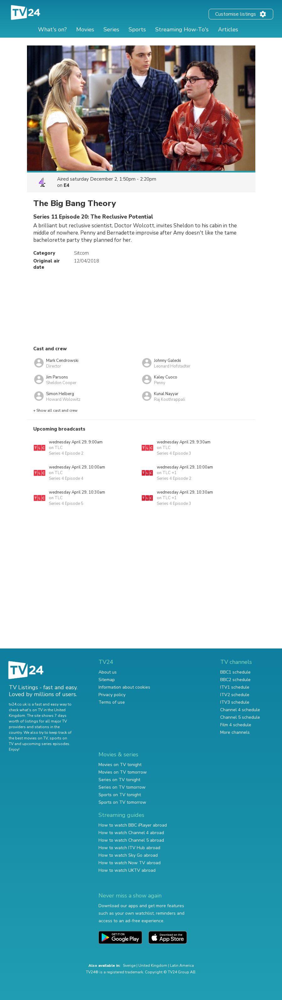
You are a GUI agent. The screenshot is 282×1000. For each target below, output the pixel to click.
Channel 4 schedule (240, 710)
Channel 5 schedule (240, 717)
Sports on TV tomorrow (122, 802)
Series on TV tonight (119, 780)
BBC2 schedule (235, 680)
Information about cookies (124, 687)
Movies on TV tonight (119, 765)
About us (107, 672)
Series (111, 29)
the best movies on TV (28, 738)
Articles (228, 29)
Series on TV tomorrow (122, 787)
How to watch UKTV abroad (127, 870)
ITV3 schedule (234, 702)
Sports (137, 29)
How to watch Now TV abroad (129, 863)
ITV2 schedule (234, 695)
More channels (235, 732)
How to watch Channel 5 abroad (131, 840)
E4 (66, 185)
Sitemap (106, 680)
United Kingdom (152, 965)
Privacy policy (111, 695)
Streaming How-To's (182, 29)
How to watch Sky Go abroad (128, 855)
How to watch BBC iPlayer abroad (132, 825)
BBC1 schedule (235, 672)
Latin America (182, 965)
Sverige (129, 965)
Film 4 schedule (235, 725)
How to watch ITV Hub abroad (129, 848)
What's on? (52, 29)
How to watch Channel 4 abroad (131, 833)
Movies (85, 29)
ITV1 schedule (234, 687)
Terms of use (111, 702)
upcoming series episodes (45, 743)
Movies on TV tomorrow (122, 772)
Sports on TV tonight (119, 795)
